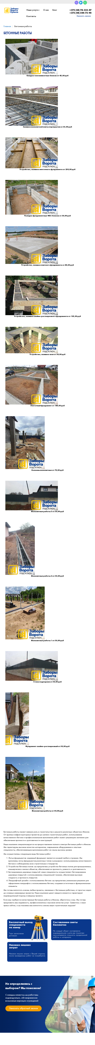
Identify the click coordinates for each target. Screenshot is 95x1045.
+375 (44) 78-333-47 (80, 10)
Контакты (31, 16)
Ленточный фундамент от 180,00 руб (47, 406)
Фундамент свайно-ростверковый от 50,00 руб (47, 746)
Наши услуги (33, 10)
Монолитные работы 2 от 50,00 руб (47, 576)
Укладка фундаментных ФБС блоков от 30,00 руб (47, 216)
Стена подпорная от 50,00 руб (47, 682)
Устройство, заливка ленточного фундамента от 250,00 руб (47, 169)
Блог (55, 10)
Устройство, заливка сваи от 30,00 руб (47, 354)
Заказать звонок (84, 16)
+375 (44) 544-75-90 (80, 13)
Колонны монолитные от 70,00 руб (48, 470)
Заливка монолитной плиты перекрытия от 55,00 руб (47, 127)
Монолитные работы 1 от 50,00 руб (47, 640)
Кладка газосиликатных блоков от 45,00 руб (48, 76)
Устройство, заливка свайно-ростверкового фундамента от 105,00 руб (47, 316)
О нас (46, 10)
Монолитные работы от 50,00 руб (47, 811)
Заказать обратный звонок (23, 1008)
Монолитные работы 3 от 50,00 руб (47, 511)
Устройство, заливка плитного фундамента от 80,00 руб (47, 265)
